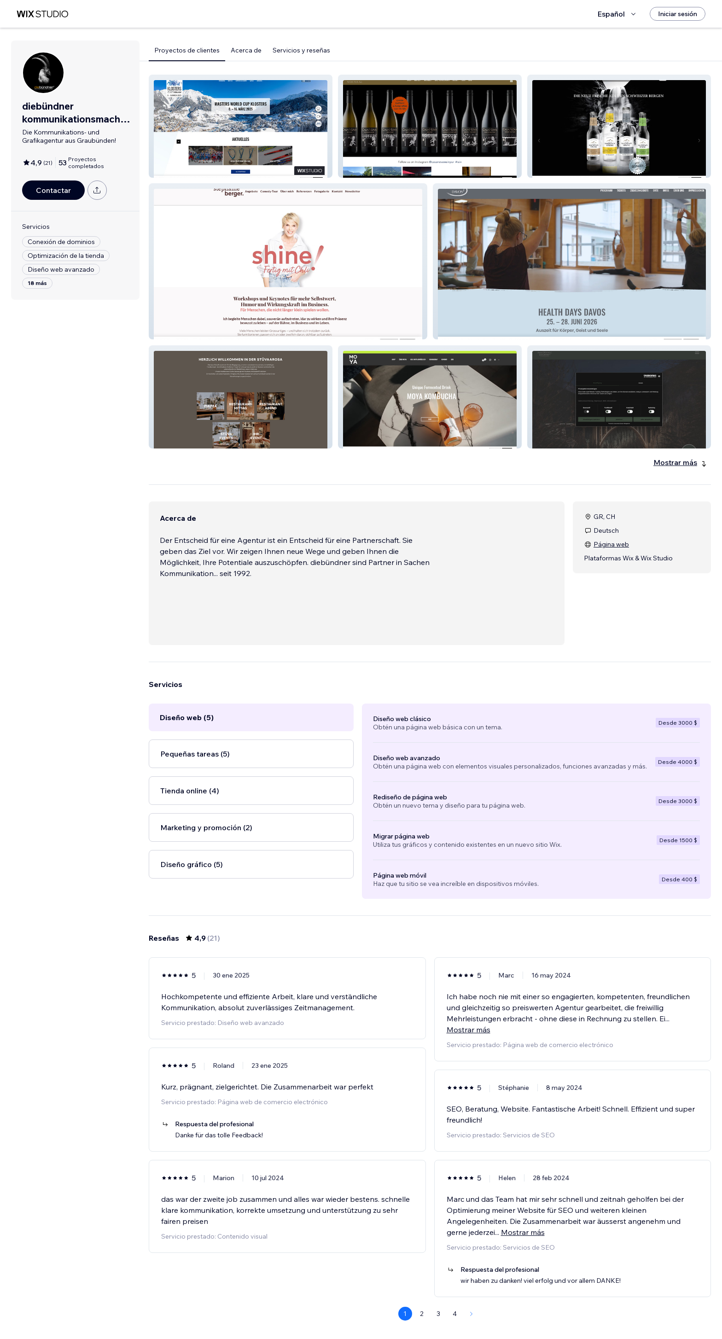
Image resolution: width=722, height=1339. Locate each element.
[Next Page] (471, 1314)
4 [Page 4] (455, 1314)
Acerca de (246, 50)
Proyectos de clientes (187, 50)
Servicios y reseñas (301, 50)
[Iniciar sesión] (677, 14)
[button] (240, 126)
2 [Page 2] (422, 1314)
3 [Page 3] (438, 1314)
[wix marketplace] (42, 14)
